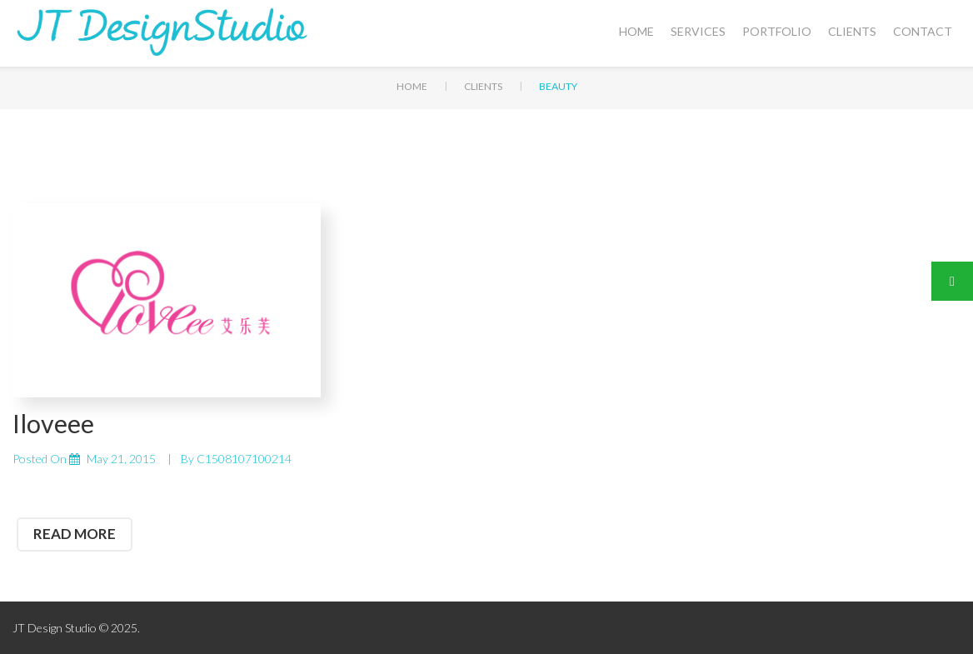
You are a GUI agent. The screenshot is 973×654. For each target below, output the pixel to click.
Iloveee (53, 423)
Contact (922, 31)
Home (636, 31)
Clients (852, 31)
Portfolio (776, 31)
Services (698, 31)
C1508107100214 (244, 459)
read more (74, 533)
